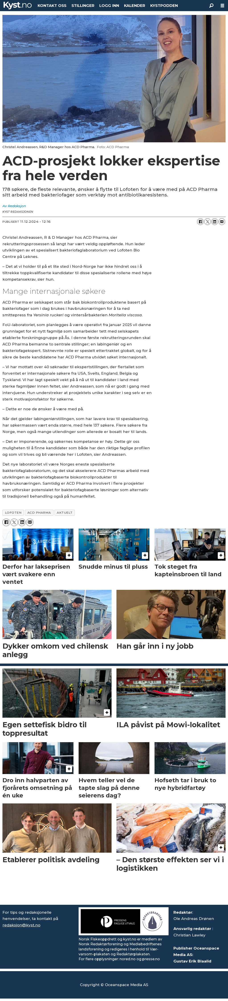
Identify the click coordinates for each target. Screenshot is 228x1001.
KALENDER (134, 5)
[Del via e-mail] (221, 221)
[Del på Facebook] (200, 221)
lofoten (13, 512)
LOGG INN (109, 5)
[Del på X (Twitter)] (207, 221)
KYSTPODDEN (164, 5)
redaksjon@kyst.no (21, 925)
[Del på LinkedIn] (214, 221)
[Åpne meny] (222, 5)
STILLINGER (82, 5)
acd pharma (39, 512)
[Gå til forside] (18, 5)
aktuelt (65, 512)
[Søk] (211, 5)
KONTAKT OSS (52, 5)
